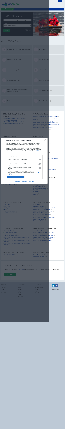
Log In (59, 0)
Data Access (24, 181)
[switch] (39, 159)
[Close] (45, 140)
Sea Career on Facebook (56, 285)
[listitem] (24, 156)
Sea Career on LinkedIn (53, 285)
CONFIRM (15, 177)
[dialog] (24, 161)
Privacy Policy (31, 181)
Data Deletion (17, 181)
